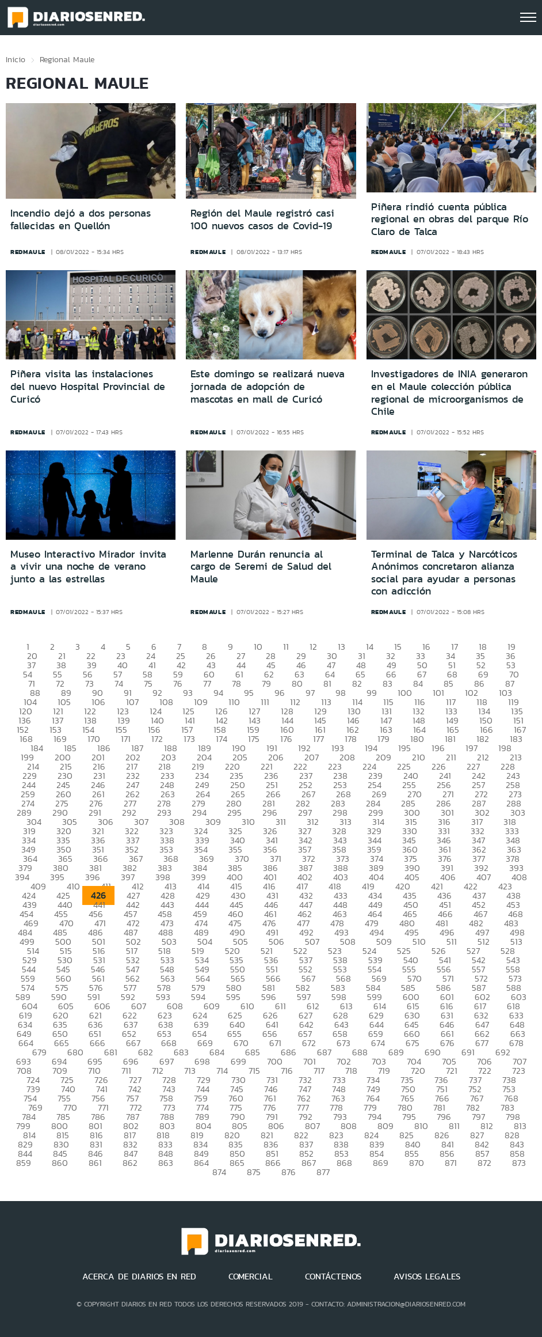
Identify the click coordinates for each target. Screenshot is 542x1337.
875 (254, 1172)
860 (60, 1163)
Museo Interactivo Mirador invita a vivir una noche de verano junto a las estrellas (88, 566)
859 (23, 1163)
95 (249, 693)
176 (286, 739)
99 (372, 693)
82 (357, 683)
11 (286, 647)
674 (378, 1043)
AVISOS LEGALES (427, 1276)
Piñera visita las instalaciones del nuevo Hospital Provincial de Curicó (87, 386)
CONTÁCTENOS (333, 1276)
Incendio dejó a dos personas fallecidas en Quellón (80, 219)
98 (340, 693)
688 (360, 1052)
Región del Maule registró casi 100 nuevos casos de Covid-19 (262, 219)
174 (221, 739)
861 (95, 1163)
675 (412, 1043)
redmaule (27, 251)
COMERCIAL (250, 1276)
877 (323, 1172)
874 (219, 1172)
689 (396, 1052)
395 (57, 877)
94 (218, 693)
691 (468, 1052)
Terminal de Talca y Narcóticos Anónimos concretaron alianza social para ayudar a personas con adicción (444, 573)
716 (287, 1071)
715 (254, 1071)
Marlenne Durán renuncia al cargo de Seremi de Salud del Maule (260, 566)
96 (279, 693)
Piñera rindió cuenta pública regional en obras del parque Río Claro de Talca (449, 219)
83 (387, 683)
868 (344, 1163)
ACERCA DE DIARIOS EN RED (139, 1276)
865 (237, 1163)
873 (519, 1163)
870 (416, 1163)
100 (405, 693)
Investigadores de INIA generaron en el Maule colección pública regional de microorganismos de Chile (449, 392)
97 (310, 693)
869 (380, 1163)
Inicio (15, 59)
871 (451, 1163)
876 (288, 1172)
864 (201, 1163)
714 (222, 1071)
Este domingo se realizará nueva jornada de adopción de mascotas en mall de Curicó (267, 386)
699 (238, 1061)
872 (484, 1163)
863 (165, 1163)
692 (502, 1052)
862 (130, 1163)
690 (433, 1052)
